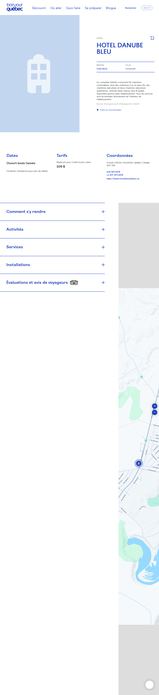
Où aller (56, 8)
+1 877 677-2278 (115, 175)
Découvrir (39, 8)
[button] (139, 463)
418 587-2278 (113, 171)
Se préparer (93, 8)
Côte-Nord (102, 68)
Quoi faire (73, 8)
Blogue (111, 8)
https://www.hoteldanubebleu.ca (123, 179)
